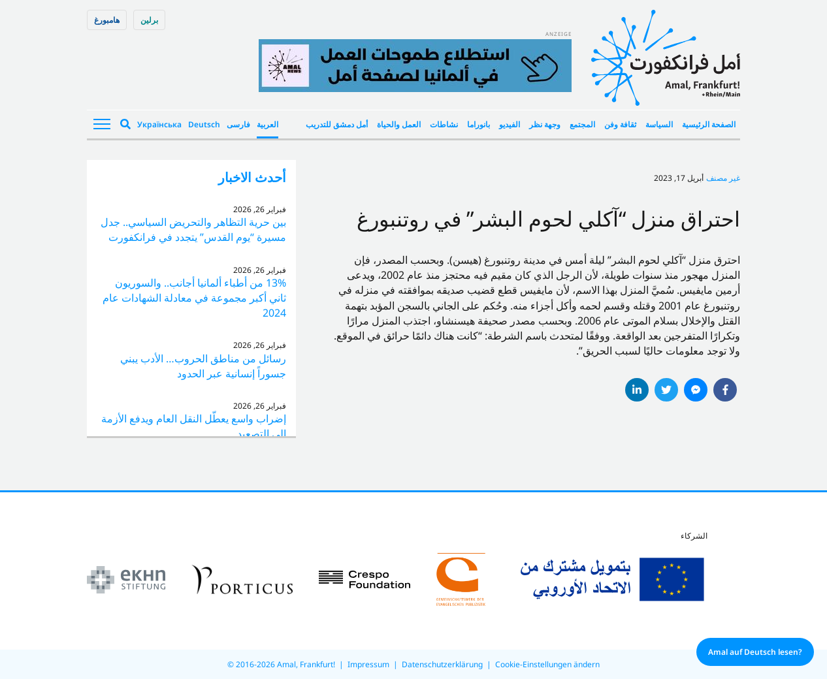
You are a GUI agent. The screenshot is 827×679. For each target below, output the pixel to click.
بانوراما (478, 124)
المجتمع (582, 124)
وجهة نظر (544, 124)
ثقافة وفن (620, 124)
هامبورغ (107, 19)
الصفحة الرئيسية (709, 124)
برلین (149, 19)
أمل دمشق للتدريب (337, 124)
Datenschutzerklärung (442, 664)
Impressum (368, 664)
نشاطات (444, 124)
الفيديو (509, 124)
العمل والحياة (399, 124)
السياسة (659, 124)
